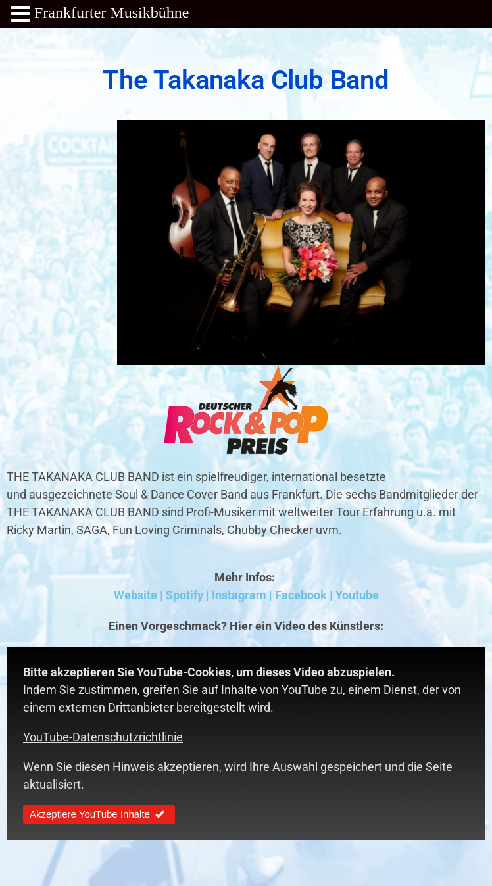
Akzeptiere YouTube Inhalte (99, 814)
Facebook (301, 595)
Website (135, 595)
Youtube (357, 595)
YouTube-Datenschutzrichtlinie (103, 737)
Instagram (239, 595)
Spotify (184, 595)
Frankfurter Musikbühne (111, 12)
